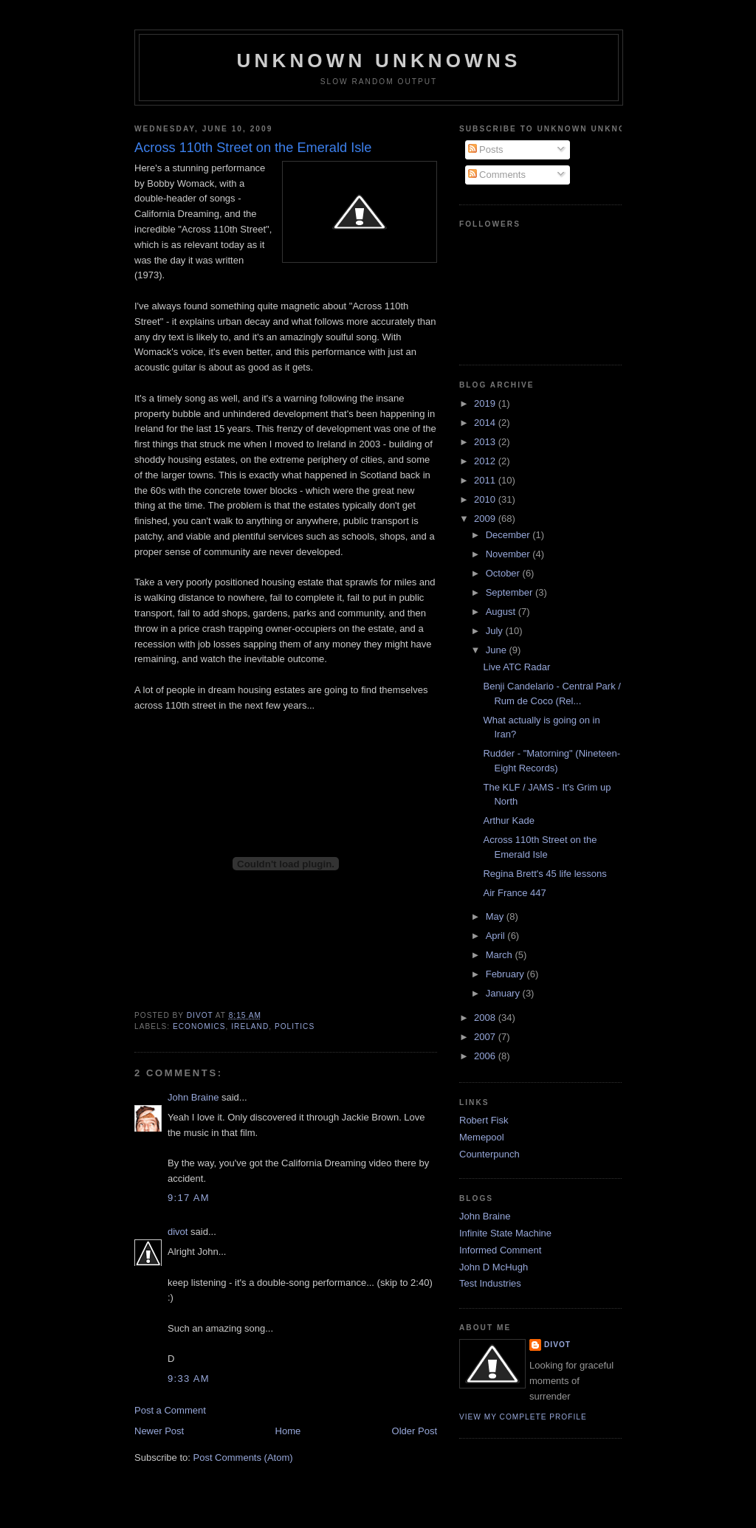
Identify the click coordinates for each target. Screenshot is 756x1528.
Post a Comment (170, 1410)
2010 (486, 499)
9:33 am (189, 1378)
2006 (486, 1055)
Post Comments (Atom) (243, 1457)
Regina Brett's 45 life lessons (544, 873)
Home (288, 1430)
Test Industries (490, 1283)
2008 (486, 1017)
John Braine (193, 1097)
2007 (486, 1036)
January (504, 993)
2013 (486, 441)
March (500, 954)
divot (178, 1231)
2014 (486, 422)
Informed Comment (500, 1250)
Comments (497, 174)
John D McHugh (493, 1267)
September (510, 592)
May (496, 916)
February (506, 974)
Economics (199, 1026)
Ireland (250, 1026)
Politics (295, 1026)
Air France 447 (514, 892)
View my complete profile (523, 1417)
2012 (486, 461)
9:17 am (189, 1197)
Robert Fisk (483, 1120)
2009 (486, 518)
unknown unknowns (378, 60)
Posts (486, 149)
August (502, 611)
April (497, 935)
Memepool (481, 1137)
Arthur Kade (508, 820)
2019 (486, 403)
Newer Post (159, 1430)
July (496, 630)
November (509, 554)
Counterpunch (489, 1154)
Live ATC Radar (516, 666)
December (509, 534)
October (504, 573)
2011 (486, 480)
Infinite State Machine (505, 1233)
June (497, 649)
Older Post (414, 1430)
